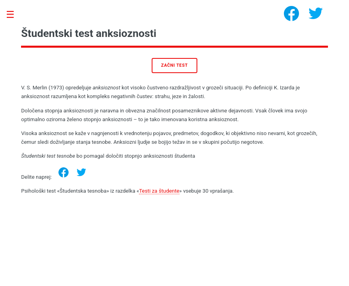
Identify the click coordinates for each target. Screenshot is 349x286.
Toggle (14, 15)
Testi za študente (159, 191)
